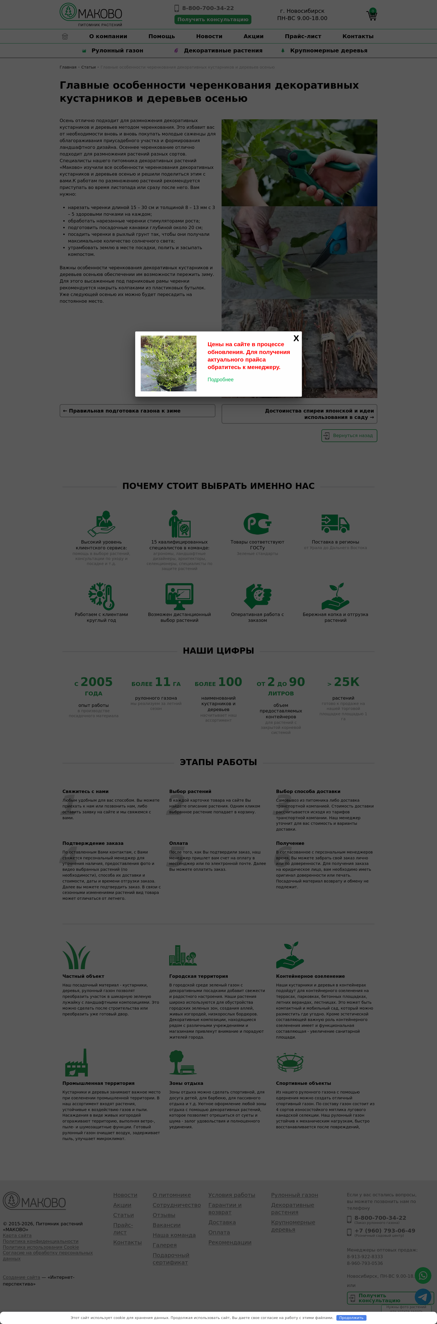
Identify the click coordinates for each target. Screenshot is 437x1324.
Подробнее (221, 379)
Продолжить (351, 1318)
